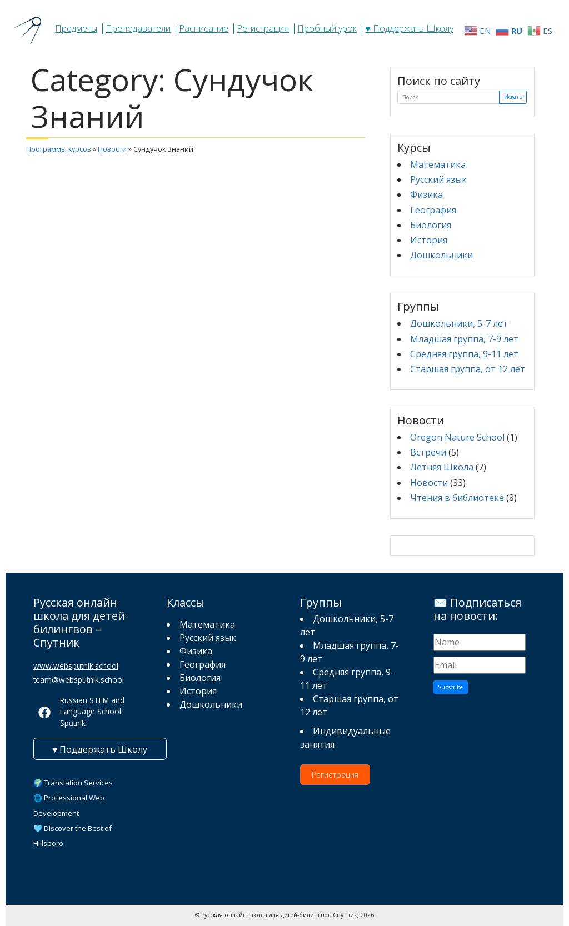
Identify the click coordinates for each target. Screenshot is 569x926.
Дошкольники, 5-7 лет (459, 323)
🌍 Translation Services (73, 783)
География (433, 210)
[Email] (479, 665)
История (428, 240)
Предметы (76, 28)
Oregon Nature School (457, 437)
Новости (112, 149)
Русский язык (438, 179)
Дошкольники (441, 255)
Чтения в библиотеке (457, 498)
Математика (438, 164)
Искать (513, 97)
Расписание (203, 28)
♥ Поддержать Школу (409, 28)
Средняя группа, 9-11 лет (464, 354)
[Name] (479, 642)
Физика (426, 194)
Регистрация (263, 28)
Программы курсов (58, 149)
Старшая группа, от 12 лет (467, 369)
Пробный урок (327, 28)
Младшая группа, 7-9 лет (464, 339)
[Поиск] (448, 97)
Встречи (428, 452)
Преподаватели (138, 28)
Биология (430, 225)
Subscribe (450, 687)
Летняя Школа (441, 467)
